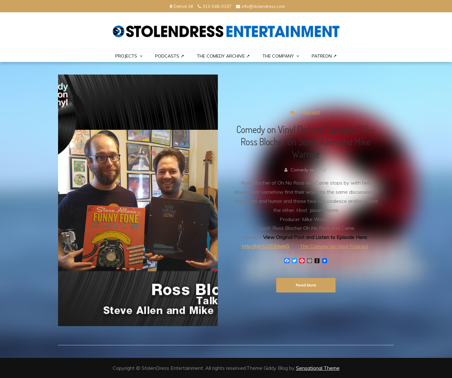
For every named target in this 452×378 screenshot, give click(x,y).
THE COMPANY (278, 56)
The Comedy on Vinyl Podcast (334, 246)
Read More (306, 285)
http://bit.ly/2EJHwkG (265, 246)
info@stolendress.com (260, 6)
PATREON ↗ (324, 56)
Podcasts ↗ (169, 56)
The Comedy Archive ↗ (223, 56)
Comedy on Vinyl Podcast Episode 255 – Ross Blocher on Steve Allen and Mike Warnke (305, 141)
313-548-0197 (214, 6)
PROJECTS (126, 56)
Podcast (309, 112)
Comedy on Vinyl (308, 170)
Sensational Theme (318, 368)
